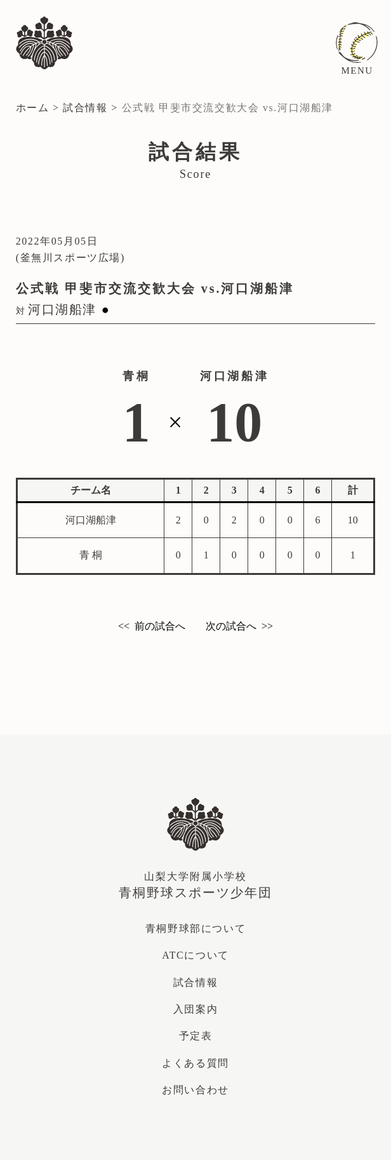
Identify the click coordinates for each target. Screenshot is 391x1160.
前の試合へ (160, 626)
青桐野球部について (195, 928)
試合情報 (85, 107)
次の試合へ (231, 626)
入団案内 (195, 1009)
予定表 (196, 1035)
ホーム (33, 107)
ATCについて (195, 955)
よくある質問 (195, 1063)
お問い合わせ (195, 1089)
